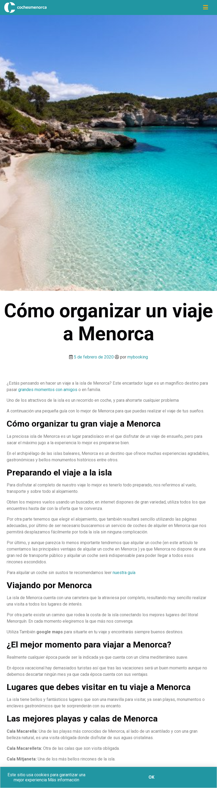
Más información (63, 779)
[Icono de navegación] (205, 7)
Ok (151, 777)
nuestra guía (124, 572)
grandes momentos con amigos (47, 389)
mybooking (137, 357)
